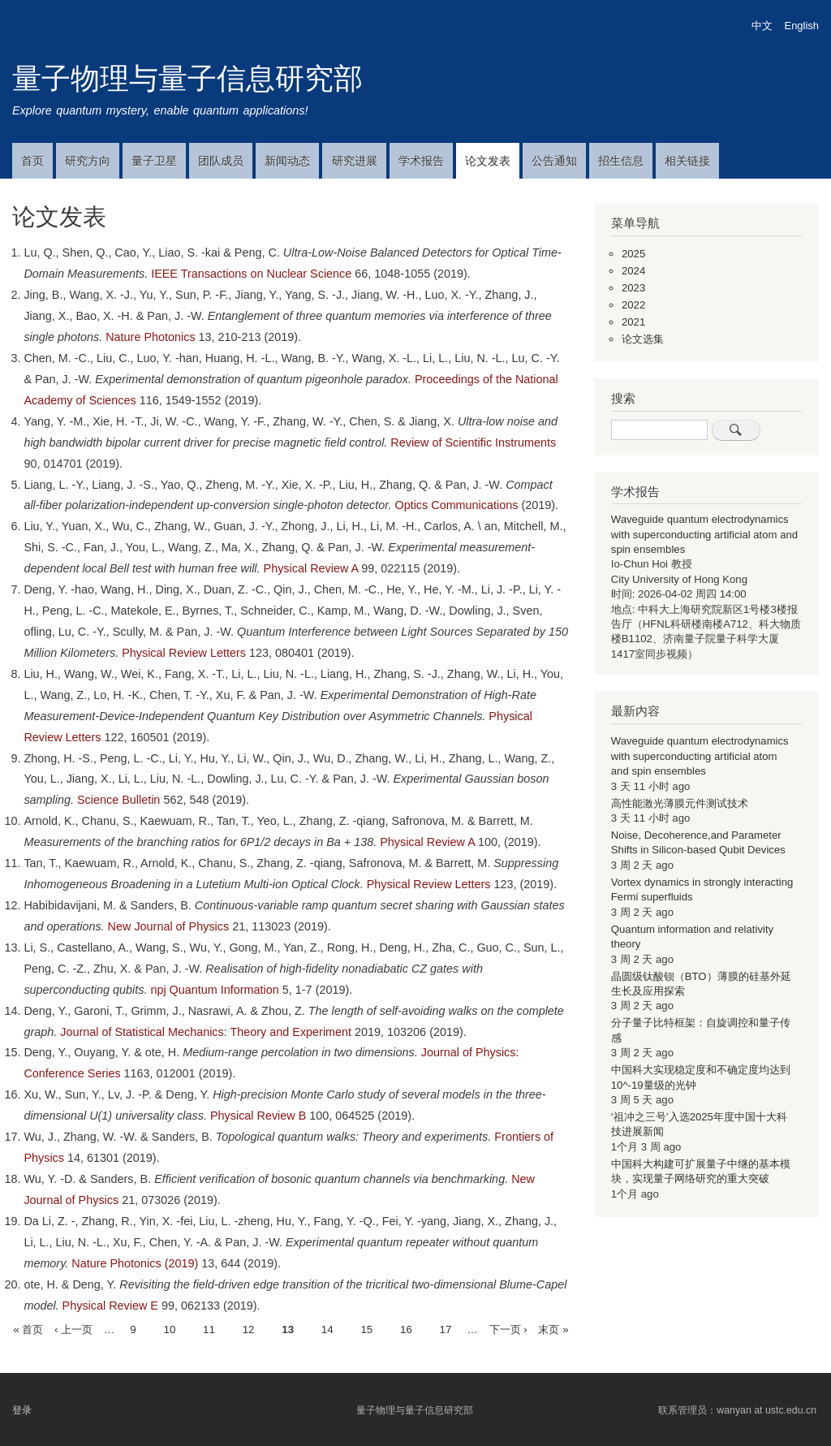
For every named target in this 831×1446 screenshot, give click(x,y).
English (802, 25)
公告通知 (554, 160)
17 (446, 1328)
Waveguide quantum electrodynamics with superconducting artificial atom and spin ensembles (704, 534)
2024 (633, 271)
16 (406, 1328)
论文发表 (487, 160)
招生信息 (621, 160)
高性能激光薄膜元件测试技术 (679, 803)
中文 (762, 25)
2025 (633, 254)
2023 (633, 288)
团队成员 (220, 160)
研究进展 (354, 160)
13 (288, 1330)
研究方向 (87, 160)
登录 (22, 1410)
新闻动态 (287, 160)
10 (169, 1328)
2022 (633, 305)
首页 (32, 160)
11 (209, 1328)
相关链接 (687, 160)
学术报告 (421, 160)
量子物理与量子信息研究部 (187, 78)
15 (366, 1328)
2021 (633, 322)
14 (327, 1328)
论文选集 (643, 339)
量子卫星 (154, 160)
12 (249, 1328)
